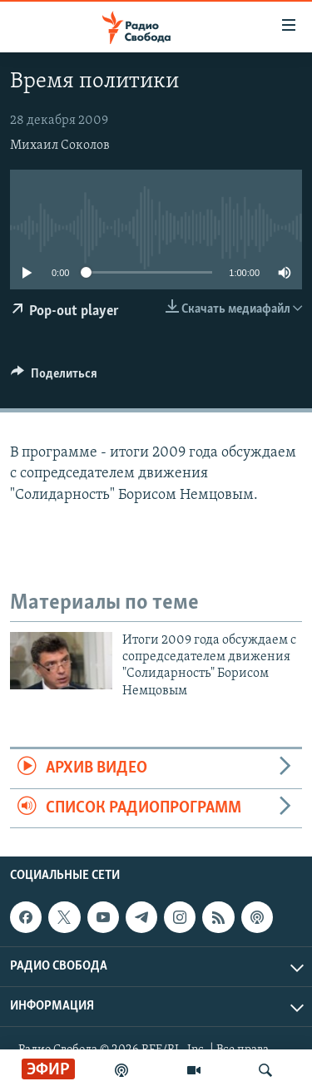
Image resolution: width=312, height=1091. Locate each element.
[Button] (54, 377)
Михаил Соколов (60, 145)
